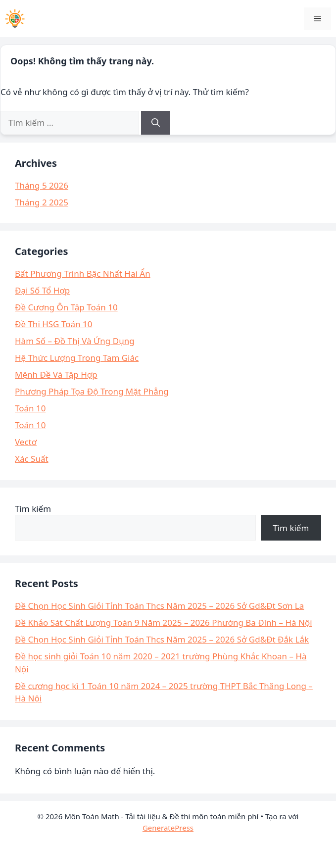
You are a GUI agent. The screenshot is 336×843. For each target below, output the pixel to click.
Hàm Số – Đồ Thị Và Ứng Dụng (75, 341)
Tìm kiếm (33, 508)
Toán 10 (30, 408)
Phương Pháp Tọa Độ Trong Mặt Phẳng (92, 391)
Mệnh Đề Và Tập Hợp (56, 374)
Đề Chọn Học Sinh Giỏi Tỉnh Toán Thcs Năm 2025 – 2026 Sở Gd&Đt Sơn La (159, 605)
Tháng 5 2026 (41, 185)
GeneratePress (168, 828)
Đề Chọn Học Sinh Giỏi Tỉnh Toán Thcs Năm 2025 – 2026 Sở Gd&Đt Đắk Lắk (162, 639)
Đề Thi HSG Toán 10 (53, 324)
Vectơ (26, 441)
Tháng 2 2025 (41, 202)
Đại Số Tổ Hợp (42, 290)
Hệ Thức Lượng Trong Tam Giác (77, 357)
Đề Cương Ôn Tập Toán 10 (66, 307)
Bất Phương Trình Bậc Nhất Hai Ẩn (82, 273)
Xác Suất (31, 458)
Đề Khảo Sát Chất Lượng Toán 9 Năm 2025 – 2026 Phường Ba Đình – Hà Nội (163, 622)
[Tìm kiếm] (155, 123)
